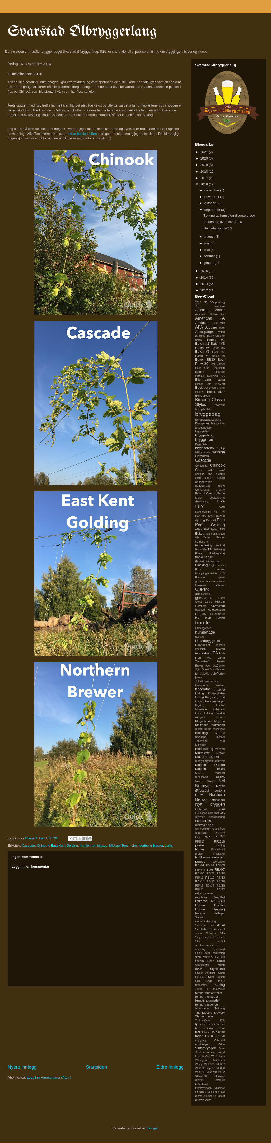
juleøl (198, 677)
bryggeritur (202, 431)
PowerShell (218, 849)
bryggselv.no (204, 448)
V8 (223, 1036)
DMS (222, 507)
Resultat (218, 897)
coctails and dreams (210, 474)
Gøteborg (201, 606)
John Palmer (217, 669)
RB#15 (211, 881)
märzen (220, 772)
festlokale (201, 549)
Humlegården (203, 628)
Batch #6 (202, 351)
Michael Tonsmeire (123, 845)
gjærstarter (203, 598)
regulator (201, 897)
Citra (198, 470)
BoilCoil (199, 392)
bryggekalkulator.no (208, 419)
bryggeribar (218, 423)
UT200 (208, 1036)
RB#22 (221, 889)
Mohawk (220, 749)
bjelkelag (212, 376)
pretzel (199, 853)
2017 (204, 178)
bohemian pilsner (214, 387)
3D (206, 302)
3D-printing (217, 302)
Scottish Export (205, 929)
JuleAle (204, 673)
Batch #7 (218, 351)
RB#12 (209, 877)
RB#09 (211, 873)
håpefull (220, 645)
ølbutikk (199, 1080)
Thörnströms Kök (210, 1020)
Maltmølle (201, 724)
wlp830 (220, 1068)
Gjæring (202, 589)
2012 (204, 290)
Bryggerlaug (204, 435)
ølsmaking (210, 1096)
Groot (198, 601)
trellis (169, 845)
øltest (221, 1096)
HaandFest (202, 644)
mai (207, 250)
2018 (204, 171)
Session (211, 933)
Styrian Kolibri (215, 977)
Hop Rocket (215, 617)
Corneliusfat (202, 489)
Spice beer (202, 953)
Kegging (219, 689)
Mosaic (220, 753)
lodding (208, 713)
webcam (211, 1052)
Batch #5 (218, 347)
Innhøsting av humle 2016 (222, 222)
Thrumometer (204, 1016)
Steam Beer (204, 960)
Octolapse (201, 813)
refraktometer (204, 893)
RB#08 (199, 873)
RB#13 (221, 877)
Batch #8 (202, 355)
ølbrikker (219, 1076)
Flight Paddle (217, 565)
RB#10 (221, 873)
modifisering (204, 749)
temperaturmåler (207, 1000)
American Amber (210, 310)
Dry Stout (208, 516)
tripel (207, 1032)
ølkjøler (212, 1092)
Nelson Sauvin (205, 781)
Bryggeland (202, 423)
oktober (210, 203)
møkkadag (201, 777)
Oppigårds (218, 828)
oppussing (201, 832)
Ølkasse (201, 1092)
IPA (215, 653)
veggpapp (201, 1040)
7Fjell (198, 306)
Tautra (199, 989)
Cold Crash (203, 477)
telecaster (219, 989)
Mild (222, 741)
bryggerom (204, 439)
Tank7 (221, 981)
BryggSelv (201, 444)
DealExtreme (217, 497)
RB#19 (221, 885)
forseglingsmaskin (206, 573)
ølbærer (220, 1080)
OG (222, 813)
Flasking (201, 565)
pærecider (219, 861)
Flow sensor (210, 569)
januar (209, 263)
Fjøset (199, 553)
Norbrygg (203, 786)
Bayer (199, 359)
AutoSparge (204, 332)
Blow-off (220, 384)
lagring (199, 705)
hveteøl (199, 637)
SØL (198, 981)
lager (221, 701)
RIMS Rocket (217, 901)
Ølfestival (201, 1084)
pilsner (200, 845)
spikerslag (219, 953)
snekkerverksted (206, 945)
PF (222, 837)
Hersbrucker (217, 614)
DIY (199, 506)
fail (208, 533)
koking (199, 697)
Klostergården (216, 693)
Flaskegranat (217, 553)
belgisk (199, 371)
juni (207, 243)
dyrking (200, 520)
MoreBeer (202, 753)
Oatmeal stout (210, 809)
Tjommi (210, 1024)
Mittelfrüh (200, 744)
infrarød (220, 649)
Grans (221, 598)
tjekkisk (200, 1024)
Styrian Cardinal (205, 973)
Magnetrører (203, 721)
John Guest (202, 669)
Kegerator (202, 689)
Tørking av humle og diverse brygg (229, 215)
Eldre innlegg (170, 1067)
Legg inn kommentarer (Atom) (49, 1077)
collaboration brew (210, 485)
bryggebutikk (202, 409)
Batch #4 (202, 348)
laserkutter (201, 709)
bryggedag (207, 414)
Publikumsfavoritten (209, 857)
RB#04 (199, 869)
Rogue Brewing (210, 909)
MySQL (199, 773)
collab (221, 477)
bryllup (221, 448)
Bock (199, 387)
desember (212, 190)
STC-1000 (218, 957)
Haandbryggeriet (207, 641)
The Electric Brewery (210, 1012)
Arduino (211, 327)
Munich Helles (210, 769)
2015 (204, 271)
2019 (204, 165)
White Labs (218, 1056)
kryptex (199, 701)
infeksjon (200, 649)
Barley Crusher (215, 335)
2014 (204, 277)
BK (223, 375)
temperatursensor (207, 1004)
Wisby (198, 1064)
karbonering (202, 685)
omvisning (202, 828)
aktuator (220, 306)
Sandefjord (201, 925)
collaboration (203, 481)
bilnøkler (220, 371)
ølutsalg (199, 1099)
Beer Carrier (217, 363)
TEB (207, 989)
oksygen (200, 817)
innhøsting (203, 653)
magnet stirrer (210, 717)
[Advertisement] (95, 1025)
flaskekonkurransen (208, 561)
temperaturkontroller (208, 992)
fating (207, 537)
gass (221, 577)
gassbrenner (202, 581)
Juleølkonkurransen (207, 681)
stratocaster (202, 965)
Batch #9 (218, 356)
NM (222, 781)
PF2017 (199, 841)
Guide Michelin (215, 601)
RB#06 (208, 869)
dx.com (220, 516)
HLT (198, 617)
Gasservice (218, 581)
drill (216, 512)
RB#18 (210, 885)
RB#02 (210, 865)
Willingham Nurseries (210, 1060)
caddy (206, 452)
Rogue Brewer (210, 905)
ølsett (198, 1096)
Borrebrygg (202, 395)
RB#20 (199, 889)
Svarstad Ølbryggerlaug (82, 32)
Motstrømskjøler (207, 757)
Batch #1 (216, 340)
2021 (204, 152)
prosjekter (219, 853)
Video (221, 1044)
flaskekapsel (204, 557)
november (212, 197)
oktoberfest (203, 821)
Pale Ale (210, 837)
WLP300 (200, 1068)
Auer (222, 327)
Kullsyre (210, 701)
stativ (198, 957)
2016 (204, 184)
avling (221, 332)
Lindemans (218, 709)
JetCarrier (219, 665)
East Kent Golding (64, 845)
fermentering (203, 545)
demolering (201, 501)
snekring (200, 949)
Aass (208, 1099)
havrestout (218, 605)
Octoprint (213, 813)
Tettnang (219, 1008)
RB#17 (199, 885)
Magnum (219, 721)
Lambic (220, 705)
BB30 (211, 359)
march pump (203, 729)
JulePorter (218, 673)
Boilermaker (216, 392)
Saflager (219, 913)
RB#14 (199, 881)
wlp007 (220, 1064)
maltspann (218, 724)
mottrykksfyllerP (204, 761)
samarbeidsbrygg (205, 921)
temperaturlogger (206, 996)
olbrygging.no (204, 824)
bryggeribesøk (203, 427)
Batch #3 (218, 343)
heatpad (200, 609)
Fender (220, 537)
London (220, 713)
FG (210, 549)
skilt (211, 937)
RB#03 (220, 865)
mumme (220, 761)
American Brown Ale (210, 314)
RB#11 (199, 877)
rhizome (201, 901)
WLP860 (200, 1072)
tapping (219, 985)
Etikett (199, 533)
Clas (210, 469)
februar (210, 256)
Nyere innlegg (22, 1067)
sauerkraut (218, 925)
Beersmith (219, 368)
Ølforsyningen (203, 1088)
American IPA (210, 318)
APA (199, 327)
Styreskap (217, 969)
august (210, 236)
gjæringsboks (203, 593)
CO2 (222, 469)
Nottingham (217, 799)
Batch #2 (202, 343)
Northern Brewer (151, 845)
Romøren (200, 913)
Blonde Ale (203, 384)
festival (220, 545)
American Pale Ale (210, 323)
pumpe (200, 861)
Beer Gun (202, 368)
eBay (198, 529)
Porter (199, 849)
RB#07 (219, 869)
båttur (198, 452)
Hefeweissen (216, 609)
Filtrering (219, 549)
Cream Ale (213, 493)
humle (84, 845)
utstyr (217, 1036)
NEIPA (220, 776)
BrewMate (219, 405)
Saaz (209, 980)
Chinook (43, 845)
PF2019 (219, 841)
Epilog (214, 529)
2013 (204, 284)
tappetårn (201, 984)
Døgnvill (211, 520)
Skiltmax (220, 937)
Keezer (220, 685)
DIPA (221, 501)
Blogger (152, 1128)
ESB (222, 529)
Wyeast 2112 (216, 1072)
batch (198, 340)
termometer (202, 1008)
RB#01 (199, 865)
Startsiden (96, 1067)
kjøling (199, 693)
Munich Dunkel (210, 765)
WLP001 (209, 1064)
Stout (221, 961)
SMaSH (220, 941)
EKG (206, 529)
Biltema (199, 376)
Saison (199, 917)
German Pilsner (210, 585)
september (212, 210)
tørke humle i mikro (82, 134)
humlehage (99, 845)
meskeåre (219, 729)
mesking (201, 733)
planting (220, 845)
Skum (198, 941)
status (206, 957)
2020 (204, 158)
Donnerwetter (203, 512)
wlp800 (211, 1068)
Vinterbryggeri (205, 1048)
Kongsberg (211, 697)
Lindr (198, 713)
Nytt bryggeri (210, 804)
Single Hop (201, 937)
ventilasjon (202, 1044)
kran (222, 697)
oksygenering (217, 817)
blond (221, 379)
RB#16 (221, 881)
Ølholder (220, 1088)
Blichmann (203, 380)
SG (222, 933)
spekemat (219, 949)
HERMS (200, 613)
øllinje (221, 1092)
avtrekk (200, 335)
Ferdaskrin (201, 541)
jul (196, 673)
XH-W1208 (201, 1076)
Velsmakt (219, 1040)
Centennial (201, 465)
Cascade (28, 845)
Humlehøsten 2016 (217, 228)
